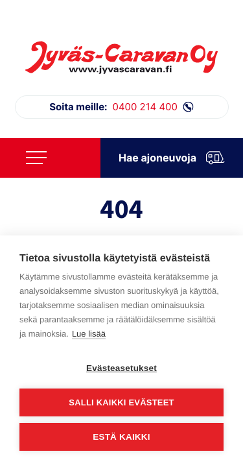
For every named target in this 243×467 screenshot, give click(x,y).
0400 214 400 (121, 107)
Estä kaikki (121, 437)
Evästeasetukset (121, 368)
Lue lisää (89, 334)
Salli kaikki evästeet (121, 402)
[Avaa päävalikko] (36, 157)
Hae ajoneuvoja (172, 158)
